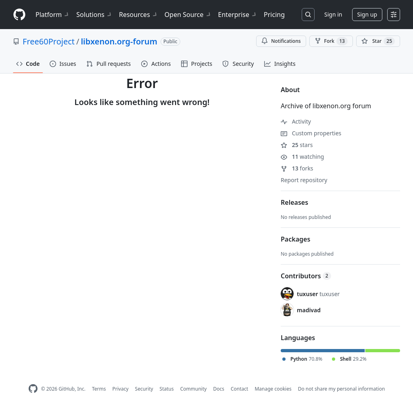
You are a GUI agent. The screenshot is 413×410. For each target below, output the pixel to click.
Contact (239, 388)
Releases (294, 202)
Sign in (333, 14)
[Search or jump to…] (308, 14)
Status (167, 388)
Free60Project (49, 41)
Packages (295, 239)
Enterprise (237, 14)
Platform (52, 14)
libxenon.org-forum (119, 41)
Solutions (94, 14)
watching (302, 156)
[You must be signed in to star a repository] (378, 41)
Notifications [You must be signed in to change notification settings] (280, 41)
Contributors (306, 275)
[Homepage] (19, 14)
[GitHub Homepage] (33, 389)
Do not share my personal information (341, 388)
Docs (218, 388)
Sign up (367, 14)
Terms (99, 388)
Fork (331, 41)
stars (297, 145)
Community (193, 388)
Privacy (121, 388)
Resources (138, 14)
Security (144, 388)
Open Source (188, 14)
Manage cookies (272, 388)
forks (297, 168)
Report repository (304, 180)
